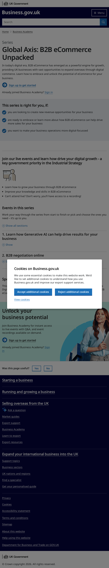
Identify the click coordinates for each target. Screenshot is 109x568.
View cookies (22, 299)
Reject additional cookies (73, 292)
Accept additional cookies (33, 292)
